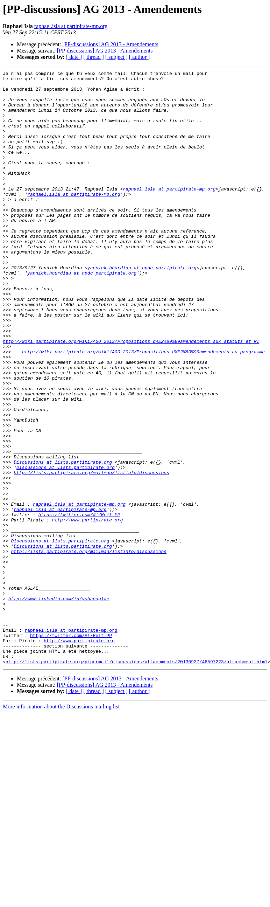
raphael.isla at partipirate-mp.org (70, 26)
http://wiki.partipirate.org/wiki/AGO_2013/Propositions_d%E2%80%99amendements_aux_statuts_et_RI (131, 396)
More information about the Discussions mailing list (61, 825)
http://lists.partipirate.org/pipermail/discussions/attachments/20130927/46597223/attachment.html (137, 780)
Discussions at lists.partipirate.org (63, 541)
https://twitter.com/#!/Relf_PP (79, 604)
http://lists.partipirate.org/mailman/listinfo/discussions (91, 553)
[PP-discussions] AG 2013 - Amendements (110, 44)
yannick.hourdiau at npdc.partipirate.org (142, 307)
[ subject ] (116, 57)
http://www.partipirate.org (87, 610)
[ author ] (139, 57)
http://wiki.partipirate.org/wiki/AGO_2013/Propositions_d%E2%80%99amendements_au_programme (143, 408)
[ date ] (74, 57)
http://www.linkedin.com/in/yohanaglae (58, 704)
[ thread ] (93, 57)
